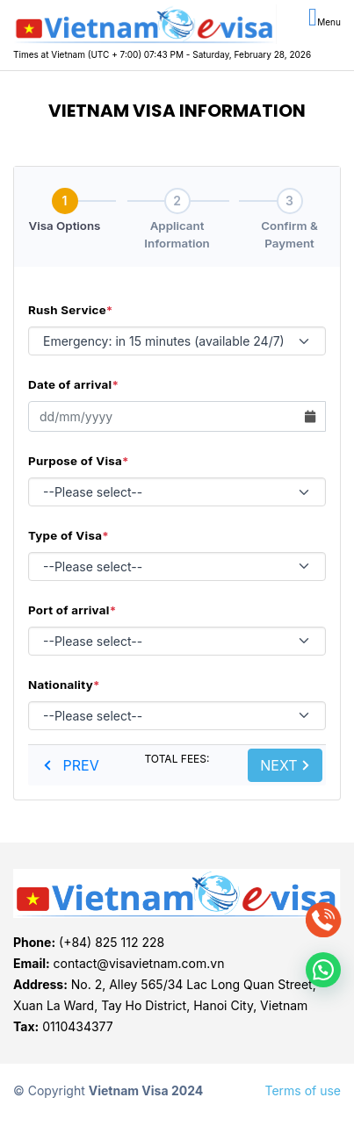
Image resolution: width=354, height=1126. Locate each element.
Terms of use (302, 1090)
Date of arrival (73, 384)
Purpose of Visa (78, 461)
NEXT (285, 765)
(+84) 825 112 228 (111, 942)
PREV (71, 765)
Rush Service (70, 310)
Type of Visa (68, 535)
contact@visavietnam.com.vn (139, 963)
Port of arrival (72, 610)
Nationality (64, 685)
